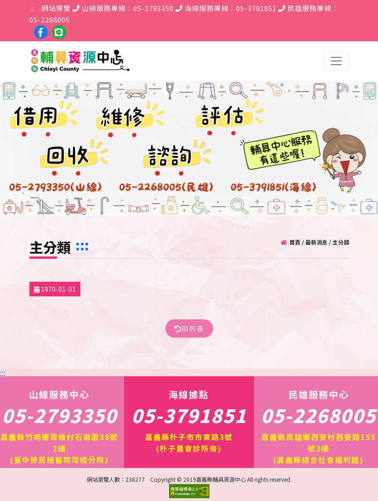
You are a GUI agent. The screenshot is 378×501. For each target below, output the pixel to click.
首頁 (294, 241)
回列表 (189, 328)
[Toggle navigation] (336, 61)
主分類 (341, 241)
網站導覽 (56, 8)
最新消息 (316, 241)
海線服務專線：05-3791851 (225, 8)
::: (32, 8)
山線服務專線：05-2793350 (123, 8)
